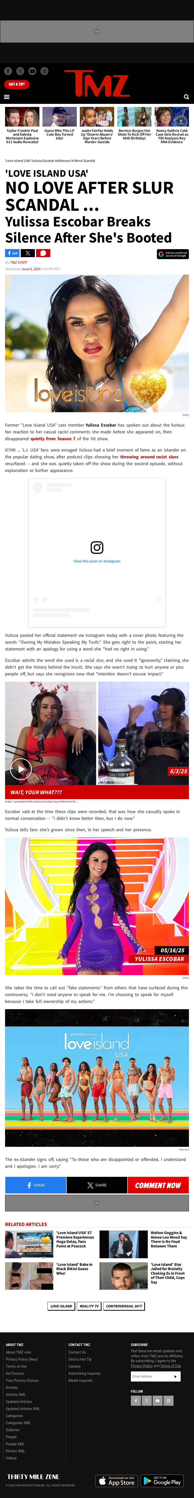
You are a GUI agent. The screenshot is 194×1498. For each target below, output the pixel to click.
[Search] (187, 97)
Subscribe (176, 1376)
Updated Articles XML (23, 1409)
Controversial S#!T (124, 1306)
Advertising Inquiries (84, 1373)
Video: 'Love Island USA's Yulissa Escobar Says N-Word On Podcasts (42, 801)
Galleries (12, 1430)
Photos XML (15, 1451)
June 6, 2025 (31, 268)
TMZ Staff (18, 262)
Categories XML (18, 1423)
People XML (15, 1444)
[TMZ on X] (20, 71)
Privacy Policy (142, 1366)
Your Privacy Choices (22, 1381)
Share (35, 1185)
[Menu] (7, 97)
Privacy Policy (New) (22, 1359)
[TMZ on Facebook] (8, 71)
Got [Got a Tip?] (17, 84)
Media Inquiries (80, 1381)
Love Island (61, 1306)
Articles (12, 1388)
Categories (14, 1416)
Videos (11, 1458)
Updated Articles (19, 1402)
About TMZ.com (18, 1352)
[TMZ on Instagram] (44, 71)
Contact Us (77, 1352)
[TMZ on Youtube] (32, 71)
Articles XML (16, 1395)
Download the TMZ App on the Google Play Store (162, 1481)
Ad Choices (15, 1373)
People (11, 1437)
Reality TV (89, 1306)
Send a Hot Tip (79, 1359)
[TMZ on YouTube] (158, 1401)
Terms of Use (16, 1366)
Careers (74, 1366)
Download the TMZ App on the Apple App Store (116, 1481)
